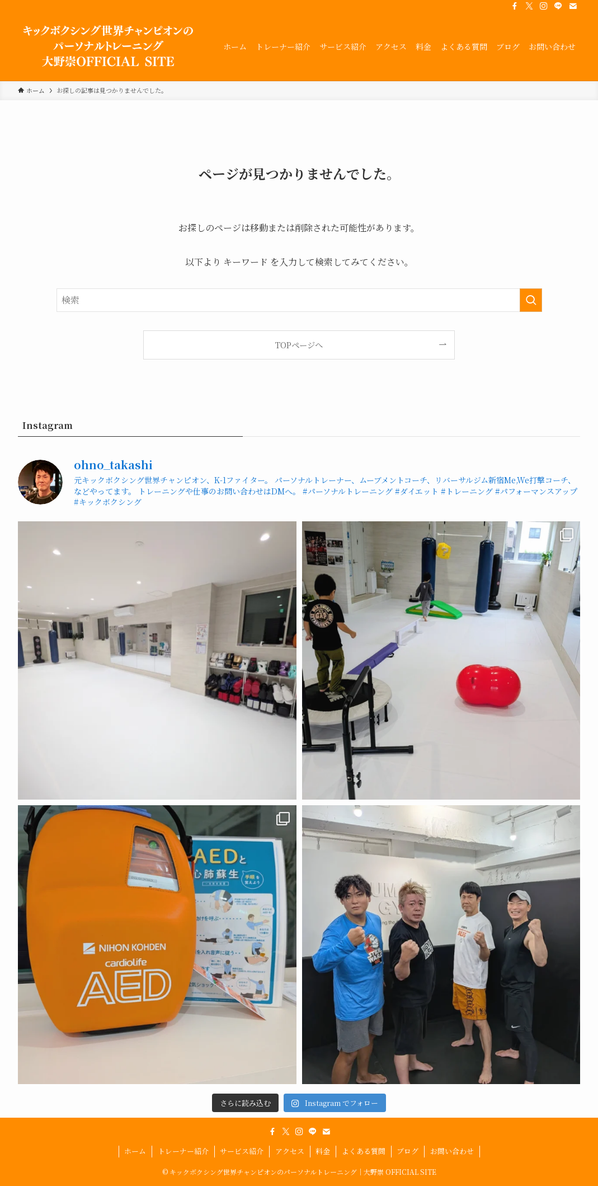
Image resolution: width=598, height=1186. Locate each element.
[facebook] (514, 6)
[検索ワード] (299, 300)
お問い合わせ (452, 1151)
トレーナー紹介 (183, 1151)
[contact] (573, 6)
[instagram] (543, 6)
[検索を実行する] (531, 300)
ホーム (135, 1151)
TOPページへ (299, 345)
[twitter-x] (529, 6)
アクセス (289, 1151)
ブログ (407, 1151)
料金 (323, 1151)
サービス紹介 (241, 1151)
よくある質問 (363, 1151)
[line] (558, 6)
